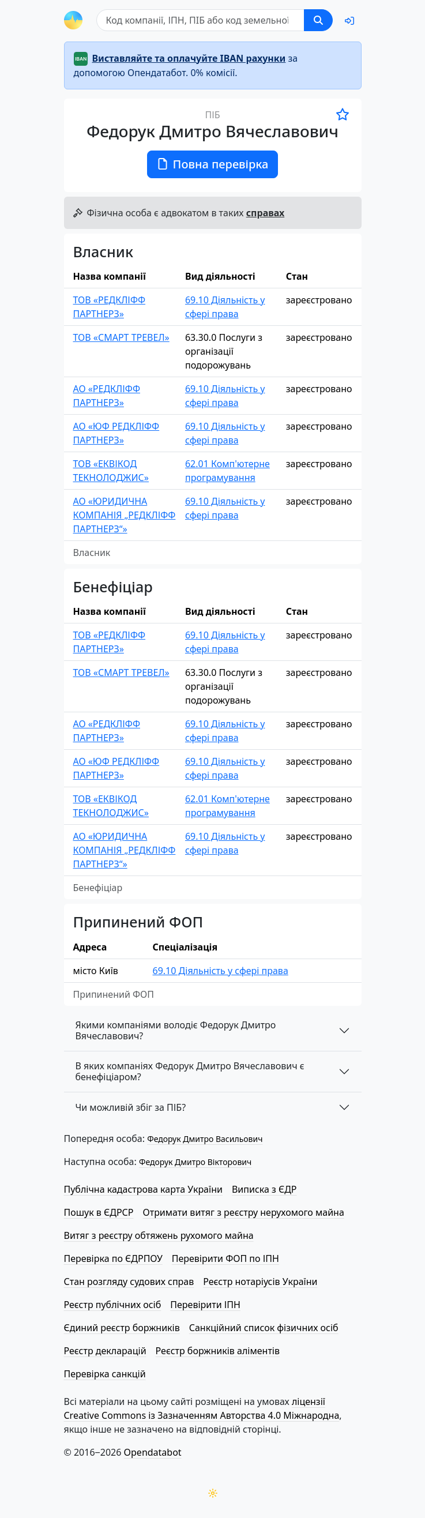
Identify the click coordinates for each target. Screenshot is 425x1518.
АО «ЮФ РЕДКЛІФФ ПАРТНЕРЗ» (116, 433)
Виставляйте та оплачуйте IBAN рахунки (189, 58)
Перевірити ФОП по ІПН (225, 1258)
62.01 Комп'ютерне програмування (227, 470)
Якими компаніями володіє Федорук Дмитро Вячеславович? (176, 1030)
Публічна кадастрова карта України (143, 1189)
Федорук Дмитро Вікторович (195, 1161)
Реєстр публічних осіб (112, 1304)
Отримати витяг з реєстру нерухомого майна (243, 1212)
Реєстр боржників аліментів (218, 1350)
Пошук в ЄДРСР (99, 1212)
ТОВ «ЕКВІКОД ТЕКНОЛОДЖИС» (111, 470)
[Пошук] (200, 20)
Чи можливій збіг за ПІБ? (131, 1107)
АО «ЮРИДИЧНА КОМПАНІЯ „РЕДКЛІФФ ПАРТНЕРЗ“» (124, 515)
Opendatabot (153, 1452)
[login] (349, 21)
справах (265, 212)
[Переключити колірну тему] (213, 1493)
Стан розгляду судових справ (129, 1281)
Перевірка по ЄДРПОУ (113, 1258)
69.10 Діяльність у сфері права (225, 307)
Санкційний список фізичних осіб (264, 1327)
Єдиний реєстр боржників (122, 1327)
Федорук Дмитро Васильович (204, 1138)
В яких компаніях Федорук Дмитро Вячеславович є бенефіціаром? (190, 1071)
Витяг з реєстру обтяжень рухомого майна (159, 1235)
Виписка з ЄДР (264, 1189)
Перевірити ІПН (205, 1304)
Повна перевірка (213, 164)
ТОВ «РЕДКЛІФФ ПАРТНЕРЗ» (109, 307)
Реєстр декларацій (105, 1350)
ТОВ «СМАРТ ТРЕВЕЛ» (121, 337)
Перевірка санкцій (105, 1373)
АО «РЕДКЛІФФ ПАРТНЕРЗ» (106, 395)
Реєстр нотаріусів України (260, 1281)
